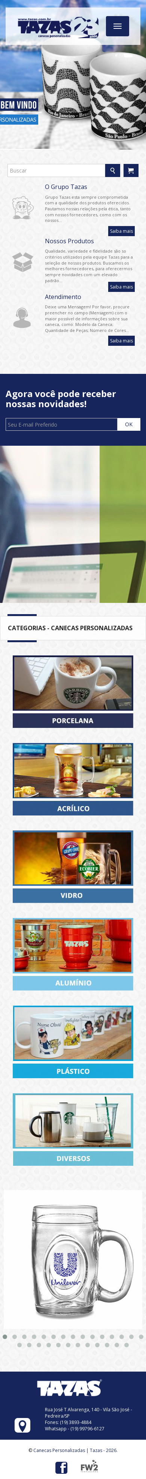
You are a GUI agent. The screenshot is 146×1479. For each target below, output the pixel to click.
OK (129, 424)
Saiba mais (121, 231)
